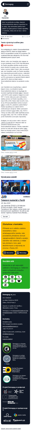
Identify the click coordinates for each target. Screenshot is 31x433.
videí (2, 105)
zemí (13, 111)
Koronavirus (6, 38)
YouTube (21, 91)
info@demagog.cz (8, 334)
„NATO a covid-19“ (7, 122)
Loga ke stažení (7, 339)
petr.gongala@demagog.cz (10, 326)
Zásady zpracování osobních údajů (11, 428)
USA (4, 115)
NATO (11, 152)
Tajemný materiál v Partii (13, 200)
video (20, 93)
